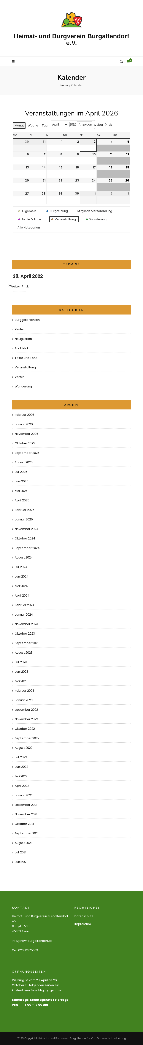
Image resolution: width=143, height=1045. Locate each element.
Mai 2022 (21, 776)
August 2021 (23, 843)
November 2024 (26, 529)
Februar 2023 (24, 691)
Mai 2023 (21, 681)
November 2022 (26, 719)
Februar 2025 (24, 510)
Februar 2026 (24, 415)
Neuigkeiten (23, 339)
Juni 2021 (21, 862)
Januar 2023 (24, 700)
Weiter (100, 124)
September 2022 (27, 738)
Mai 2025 (21, 491)
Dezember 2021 (26, 805)
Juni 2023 (21, 671)
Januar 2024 (24, 614)
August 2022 (23, 748)
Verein (19, 377)
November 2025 (26, 434)
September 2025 (27, 453)
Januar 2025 (24, 519)
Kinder (19, 329)
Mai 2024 (21, 586)
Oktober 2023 (25, 633)
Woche (33, 125)
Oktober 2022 (25, 729)
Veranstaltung (25, 367)
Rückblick (22, 348)
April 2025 (22, 500)
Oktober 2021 (24, 824)
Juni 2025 (21, 481)
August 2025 (24, 462)
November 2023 (26, 624)
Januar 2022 (24, 795)
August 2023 (23, 652)
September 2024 (27, 548)
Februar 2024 (24, 605)
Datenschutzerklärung (111, 1038)
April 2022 (22, 786)
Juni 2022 (21, 767)
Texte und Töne (26, 358)
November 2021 (26, 814)
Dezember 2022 (26, 710)
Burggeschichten (27, 320)
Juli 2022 (21, 757)
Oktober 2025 (25, 443)
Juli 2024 (21, 567)
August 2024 (24, 557)
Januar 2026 (24, 424)
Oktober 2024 (25, 538)
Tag (44, 125)
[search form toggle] (121, 61)
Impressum (82, 924)
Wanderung (23, 386)
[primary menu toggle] (13, 61)
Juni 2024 (21, 576)
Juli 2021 (20, 852)
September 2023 (27, 643)
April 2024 (22, 595)
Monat (19, 125)
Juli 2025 (21, 472)
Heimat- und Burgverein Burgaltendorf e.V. (71, 39)
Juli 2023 (21, 662)
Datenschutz (83, 916)
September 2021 (27, 833)
